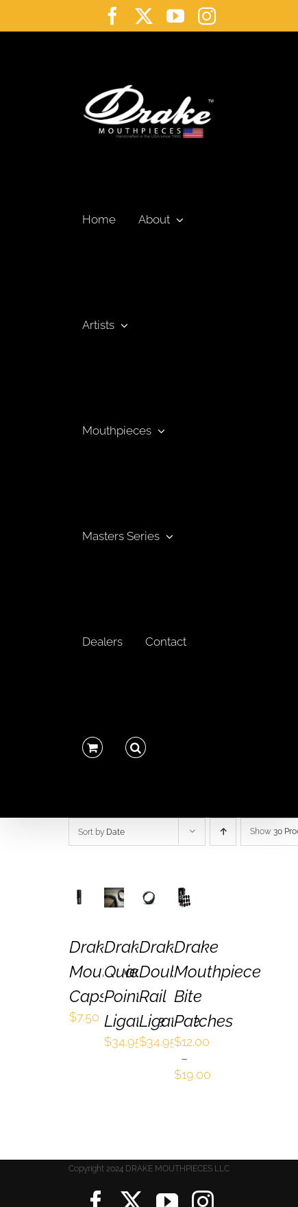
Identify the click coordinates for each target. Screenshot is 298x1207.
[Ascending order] (223, 832)
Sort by (101, 832)
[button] (135, 743)
